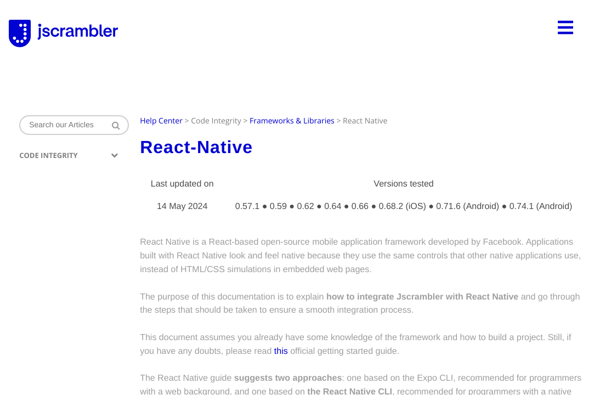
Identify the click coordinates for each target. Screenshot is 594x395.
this (280, 351)
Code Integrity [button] (68, 155)
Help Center (161, 121)
